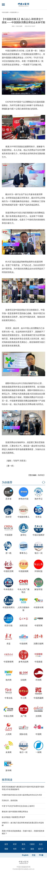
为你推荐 (7, 482)
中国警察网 (8, 662)
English (25, 855)
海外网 (8, 680)
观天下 (40, 849)
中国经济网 (8, 571)
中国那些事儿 (14, 12)
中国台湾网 (8, 716)
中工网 (23, 698)
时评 (15, 844)
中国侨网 (23, 644)
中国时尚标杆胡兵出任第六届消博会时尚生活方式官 (22, 795)
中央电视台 (8, 589)
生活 (41, 844)
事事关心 (23, 553)
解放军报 (38, 589)
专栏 (15, 849)
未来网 (8, 752)
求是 (8, 644)
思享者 (8, 499)
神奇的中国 (23, 499)
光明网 (38, 716)
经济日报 (8, 625)
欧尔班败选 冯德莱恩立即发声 (13, 817)
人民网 (8, 734)
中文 (33, 855)
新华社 (23, 535)
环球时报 (38, 571)
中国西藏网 (38, 698)
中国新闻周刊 (8, 607)
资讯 (23, 844)
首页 (6, 844)
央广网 (23, 716)
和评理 (8, 517)
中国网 (38, 734)
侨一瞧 (8, 553)
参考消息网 (23, 662)
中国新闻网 (23, 571)
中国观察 (8, 535)
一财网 (38, 752)
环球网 (38, 680)
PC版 (41, 855)
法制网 (23, 680)
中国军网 (38, 625)
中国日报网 (5, 12)
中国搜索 (38, 662)
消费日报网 (38, 644)
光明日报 (23, 625)
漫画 (32, 849)
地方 (23, 849)
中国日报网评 (38, 535)
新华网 (8, 770)
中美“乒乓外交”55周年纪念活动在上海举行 (18, 806)
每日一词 (38, 553)
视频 (6, 849)
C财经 (32, 844)
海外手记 (38, 499)
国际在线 (23, 734)
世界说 (38, 517)
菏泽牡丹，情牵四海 (10, 800)
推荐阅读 (7, 779)
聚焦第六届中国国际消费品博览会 (15, 812)
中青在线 (8, 698)
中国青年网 (38, 607)
